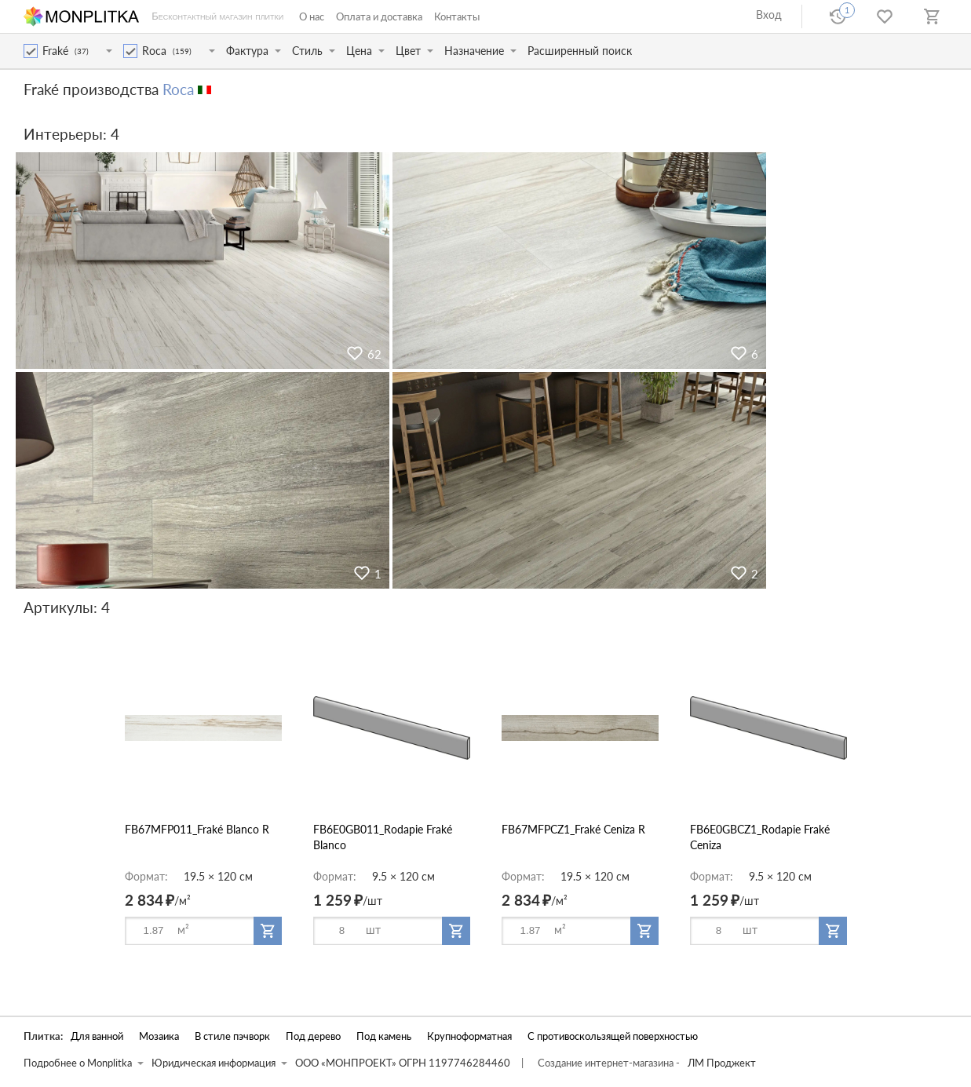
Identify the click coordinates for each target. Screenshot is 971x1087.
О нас (311, 16)
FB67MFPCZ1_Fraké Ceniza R (573, 829)
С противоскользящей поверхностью (612, 1036)
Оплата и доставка (379, 16)
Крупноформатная (469, 1036)
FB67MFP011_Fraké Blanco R (197, 829)
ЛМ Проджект (722, 1063)
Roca (178, 89)
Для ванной (97, 1036)
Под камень (383, 1036)
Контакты (457, 16)
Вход (769, 14)
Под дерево (313, 1036)
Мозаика (159, 1036)
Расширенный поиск (579, 50)
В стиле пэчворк (232, 1036)
